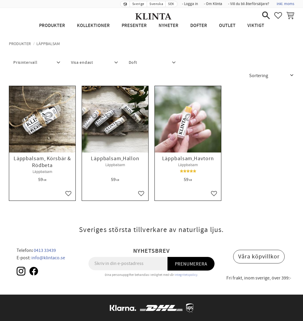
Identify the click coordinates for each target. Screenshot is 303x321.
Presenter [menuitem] (134, 26)
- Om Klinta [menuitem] (213, 3)
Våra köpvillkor (259, 256)
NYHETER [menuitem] (168, 26)
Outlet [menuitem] (227, 26)
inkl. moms (285, 3)
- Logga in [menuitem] (190, 3)
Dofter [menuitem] (198, 26)
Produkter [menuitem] (52, 26)
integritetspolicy (186, 275)
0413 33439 (45, 250)
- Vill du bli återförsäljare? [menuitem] (248, 3)
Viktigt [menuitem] (255, 26)
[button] (266, 15)
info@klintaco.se (48, 258)
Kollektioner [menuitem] (93, 26)
